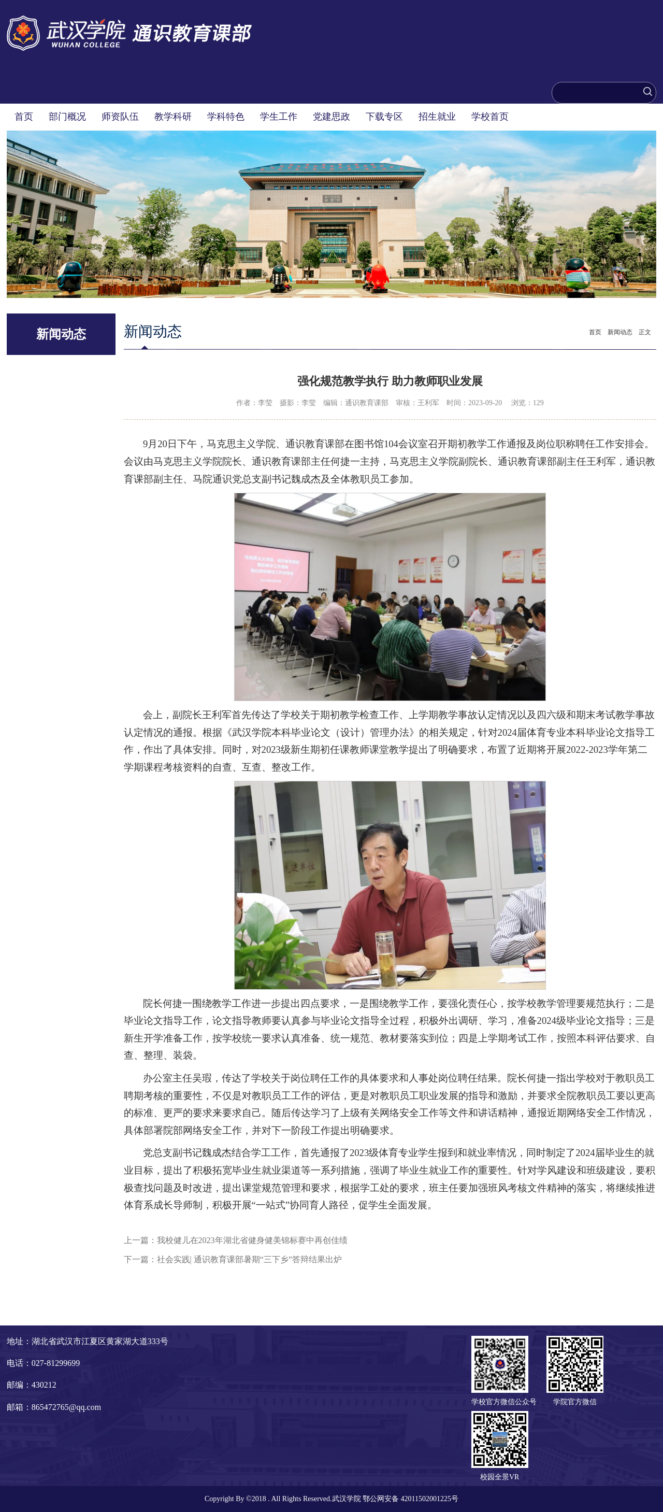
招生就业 (437, 116)
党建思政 (331, 116)
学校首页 (490, 116)
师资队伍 (120, 116)
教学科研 (173, 116)
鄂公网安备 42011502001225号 (410, 1499)
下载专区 (384, 116)
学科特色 (225, 116)
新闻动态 (620, 332)
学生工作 (278, 116)
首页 (24, 116)
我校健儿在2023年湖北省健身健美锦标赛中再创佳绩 (252, 1240)
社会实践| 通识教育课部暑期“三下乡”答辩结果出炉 (249, 1259)
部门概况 (67, 116)
